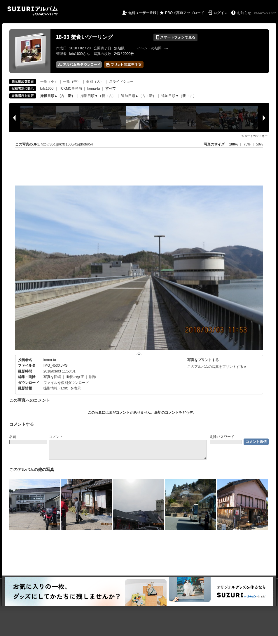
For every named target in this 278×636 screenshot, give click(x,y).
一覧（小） (49, 81)
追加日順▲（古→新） (138, 96)
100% (233, 144)
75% (247, 144)
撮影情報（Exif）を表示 (62, 388)
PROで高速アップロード (184, 13)
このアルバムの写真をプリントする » (216, 367)
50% (259, 144)
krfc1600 (47, 88)
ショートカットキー (254, 136)
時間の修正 (75, 377)
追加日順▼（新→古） (178, 96)
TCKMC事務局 (70, 88)
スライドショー (121, 81)
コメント (56, 437)
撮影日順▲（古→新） (57, 96)
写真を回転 (52, 377)
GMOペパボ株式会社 (265, 13)
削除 (92, 377)
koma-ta (93, 88)
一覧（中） (72, 81)
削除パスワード (222, 437)
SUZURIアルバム (32, 11)
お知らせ (244, 13)
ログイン (221, 13)
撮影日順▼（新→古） (98, 96)
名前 (12, 437)
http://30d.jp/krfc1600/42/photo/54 (67, 144)
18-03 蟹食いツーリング (84, 37)
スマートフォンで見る (175, 37)
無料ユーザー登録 (142, 13)
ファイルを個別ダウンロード (66, 383)
